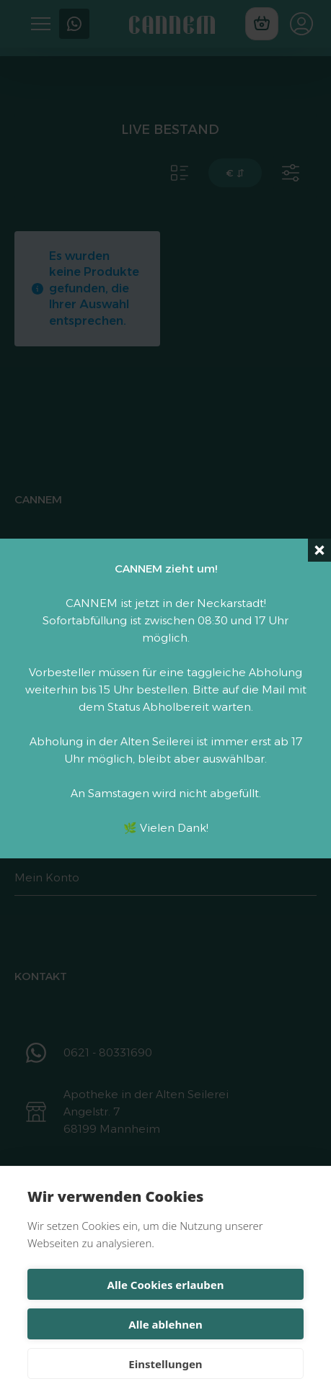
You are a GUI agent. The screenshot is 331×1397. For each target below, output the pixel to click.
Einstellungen (165, 1364)
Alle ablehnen (165, 1324)
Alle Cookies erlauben (165, 1284)
